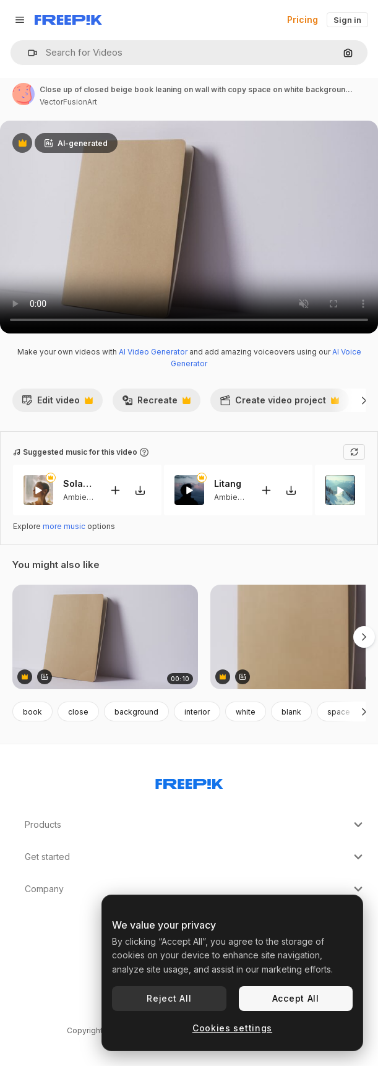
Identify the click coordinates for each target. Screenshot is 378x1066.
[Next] (364, 400)
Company (195, 889)
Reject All (169, 998)
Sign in (347, 20)
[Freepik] (68, 20)
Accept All (295, 998)
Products (195, 824)
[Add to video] (115, 490)
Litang (227, 483)
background (136, 711)
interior (197, 711)
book (32, 711)
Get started (195, 856)
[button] (28, 53)
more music (64, 526)
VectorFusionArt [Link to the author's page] (68, 101)
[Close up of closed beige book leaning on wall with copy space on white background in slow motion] (105, 637)
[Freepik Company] (189, 781)
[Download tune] (140, 490)
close (78, 711)
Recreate (156, 403)
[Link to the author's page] (23, 94)
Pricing (302, 19)
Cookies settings (232, 1028)
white (246, 711)
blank (291, 711)
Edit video (57, 403)
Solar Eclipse (78, 483)
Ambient (78, 497)
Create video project (279, 403)
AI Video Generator (153, 351)
